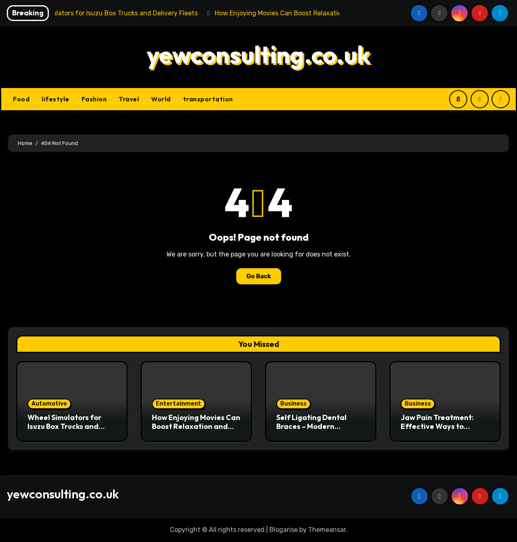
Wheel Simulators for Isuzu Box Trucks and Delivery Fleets (64, 426)
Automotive (49, 403)
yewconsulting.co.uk (258, 54)
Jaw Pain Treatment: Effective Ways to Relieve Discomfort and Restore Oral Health (442, 430)
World (161, 99)
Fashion (94, 99)
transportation (208, 99)
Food (21, 99)
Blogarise (283, 530)
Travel (129, 99)
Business (293, 403)
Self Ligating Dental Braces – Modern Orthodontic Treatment (318, 426)
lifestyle (55, 99)
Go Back (258, 276)
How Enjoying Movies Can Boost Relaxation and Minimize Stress (196, 426)
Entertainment (178, 403)
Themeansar (327, 530)
